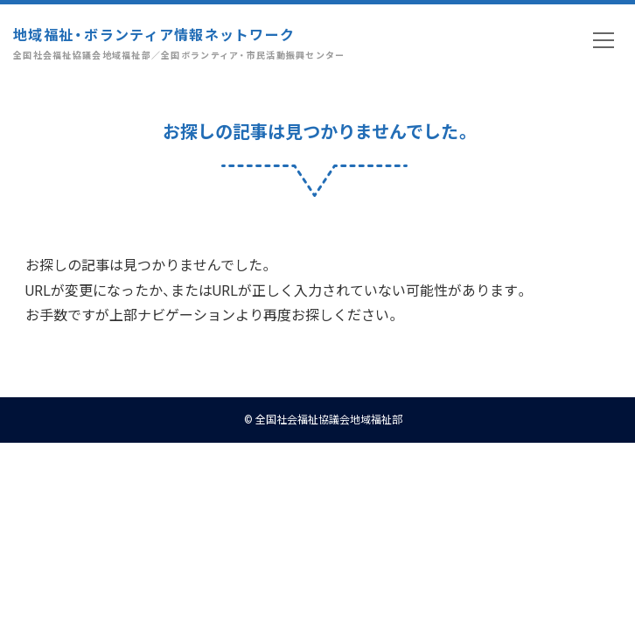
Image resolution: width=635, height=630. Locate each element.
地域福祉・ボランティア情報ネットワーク (179, 43)
